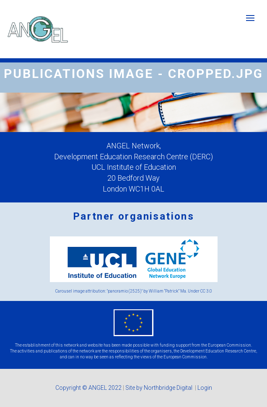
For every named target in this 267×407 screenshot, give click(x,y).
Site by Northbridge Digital (159, 387)
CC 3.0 (206, 291)
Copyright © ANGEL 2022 (88, 387)
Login (204, 387)
